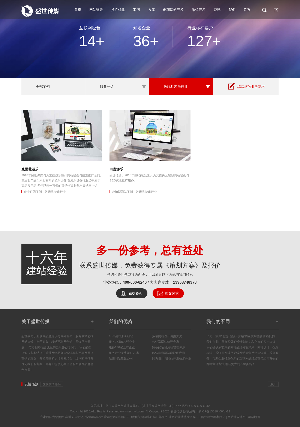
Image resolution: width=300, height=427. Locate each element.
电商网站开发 (173, 10)
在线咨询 (135, 293)
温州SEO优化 (74, 417)
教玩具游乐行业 (176, 86)
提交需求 (172, 293)
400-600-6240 (135, 282)
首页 (77, 10)
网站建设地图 (237, 417)
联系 (247, 10)
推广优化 (118, 10)
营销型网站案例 (122, 191)
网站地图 (254, 417)
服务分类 (107, 86)
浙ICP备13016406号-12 (214, 411)
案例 (136, 10)
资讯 (217, 10)
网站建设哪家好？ (213, 417)
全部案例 (43, 86)
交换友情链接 (52, 384)
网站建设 (96, 10)
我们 (232, 10)
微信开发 (199, 10)
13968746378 (185, 282)
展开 (273, 384)
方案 (151, 10)
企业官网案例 (33, 191)
